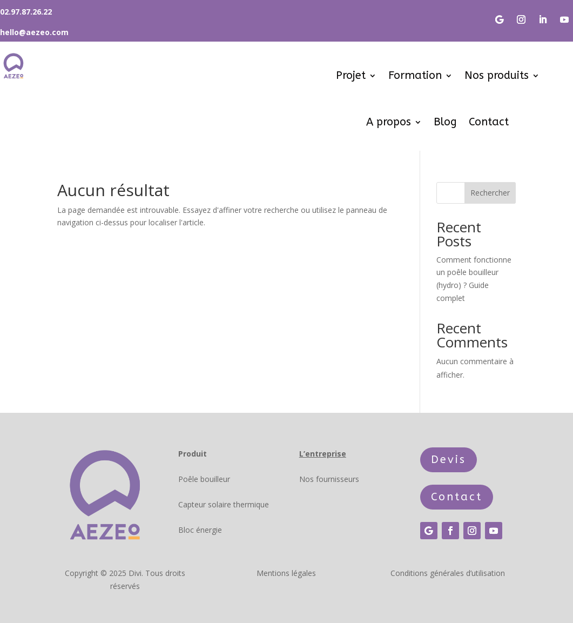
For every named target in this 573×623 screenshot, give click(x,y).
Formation (415, 75)
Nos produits (496, 75)
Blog (445, 122)
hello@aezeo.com (34, 32)
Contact (489, 122)
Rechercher (490, 192)
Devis (448, 459)
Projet (351, 75)
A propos (388, 122)
